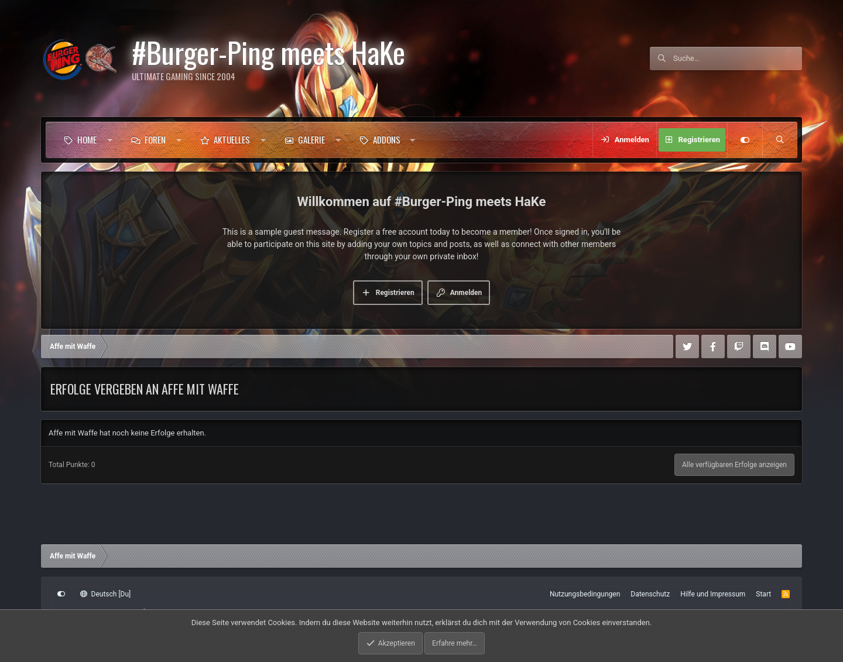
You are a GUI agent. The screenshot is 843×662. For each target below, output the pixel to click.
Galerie (311, 139)
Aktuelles (232, 139)
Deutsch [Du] (105, 594)
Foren (155, 139)
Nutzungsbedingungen (585, 594)
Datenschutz (650, 594)
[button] (110, 140)
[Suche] (737, 58)
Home (87, 139)
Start (763, 594)
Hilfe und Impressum (712, 594)
